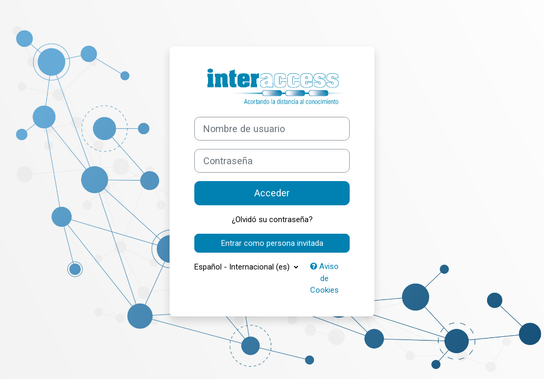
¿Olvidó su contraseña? (272, 219)
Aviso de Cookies (324, 278)
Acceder (272, 192)
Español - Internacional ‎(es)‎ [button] (243, 267)
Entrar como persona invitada (272, 243)
